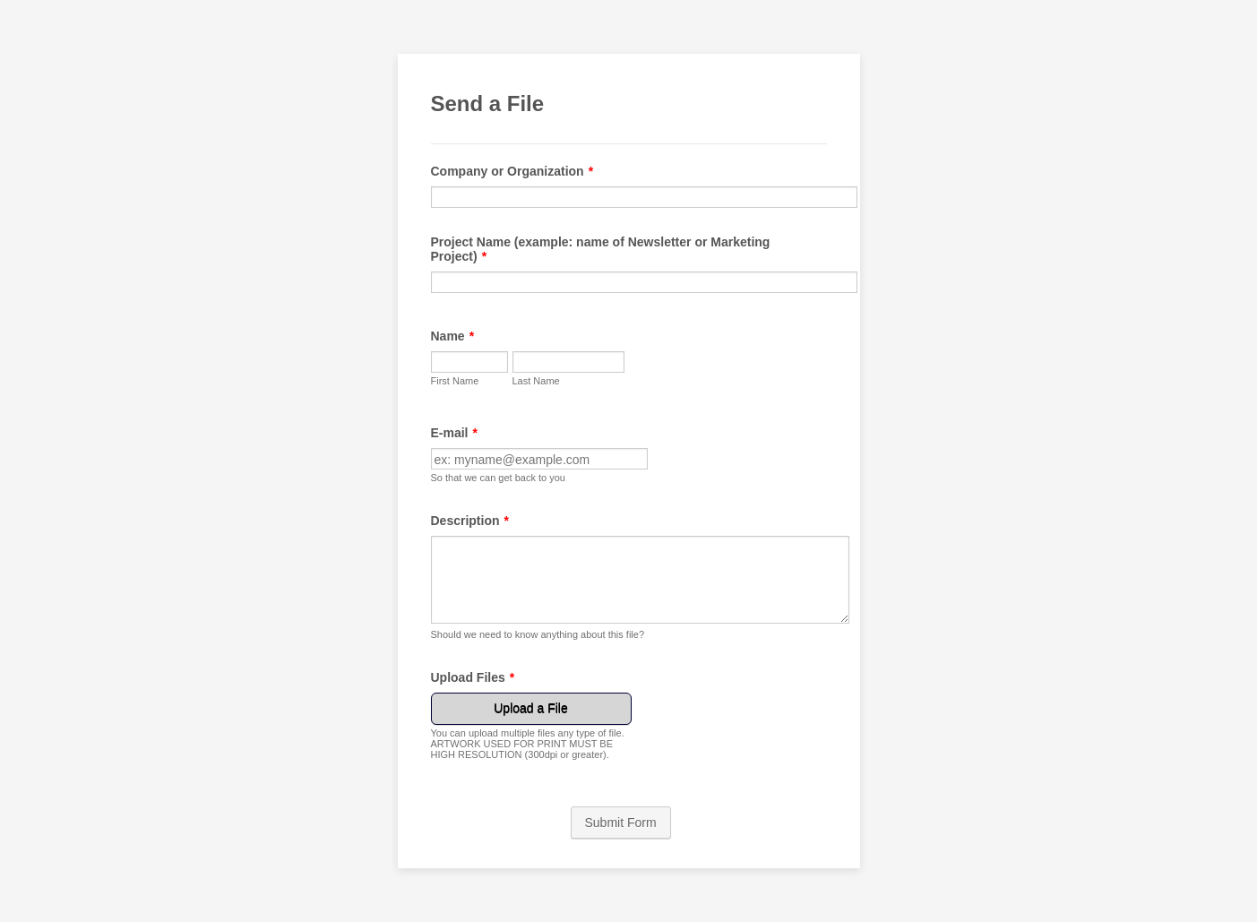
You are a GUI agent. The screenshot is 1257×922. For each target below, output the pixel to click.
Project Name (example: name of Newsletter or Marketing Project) (601, 249)
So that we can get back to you (498, 477)
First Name (455, 380)
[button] (533, 726)
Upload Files (473, 677)
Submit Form (621, 822)
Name (453, 336)
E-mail (454, 433)
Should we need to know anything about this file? (538, 634)
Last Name (536, 380)
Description (470, 520)
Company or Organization (512, 171)
